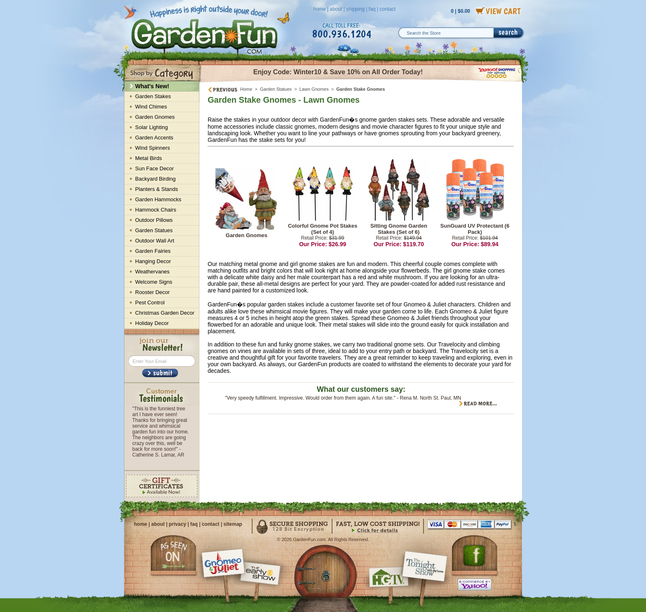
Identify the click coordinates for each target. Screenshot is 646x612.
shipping (355, 9)
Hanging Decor (153, 261)
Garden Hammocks (158, 199)
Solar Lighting (151, 127)
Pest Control (150, 302)
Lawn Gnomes (314, 89)
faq (372, 9)
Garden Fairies (153, 251)
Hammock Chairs (155, 210)
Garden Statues (276, 89)
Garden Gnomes (246, 235)
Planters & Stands (156, 189)
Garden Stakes (153, 96)
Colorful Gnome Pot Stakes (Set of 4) (322, 229)
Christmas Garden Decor (164, 313)
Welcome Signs (153, 282)
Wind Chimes (151, 107)
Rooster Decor (152, 292)
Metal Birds (148, 158)
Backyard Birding (155, 179)
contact (387, 9)
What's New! (152, 86)
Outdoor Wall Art (154, 241)
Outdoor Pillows (154, 220)
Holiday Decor (152, 323)
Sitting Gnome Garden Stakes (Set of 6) (398, 229)
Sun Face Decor (154, 168)
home (320, 9)
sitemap (233, 524)
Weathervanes (152, 271)
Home (246, 89)
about (336, 9)
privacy (177, 524)
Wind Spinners (152, 148)
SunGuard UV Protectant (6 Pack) (475, 229)
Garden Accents (154, 137)
